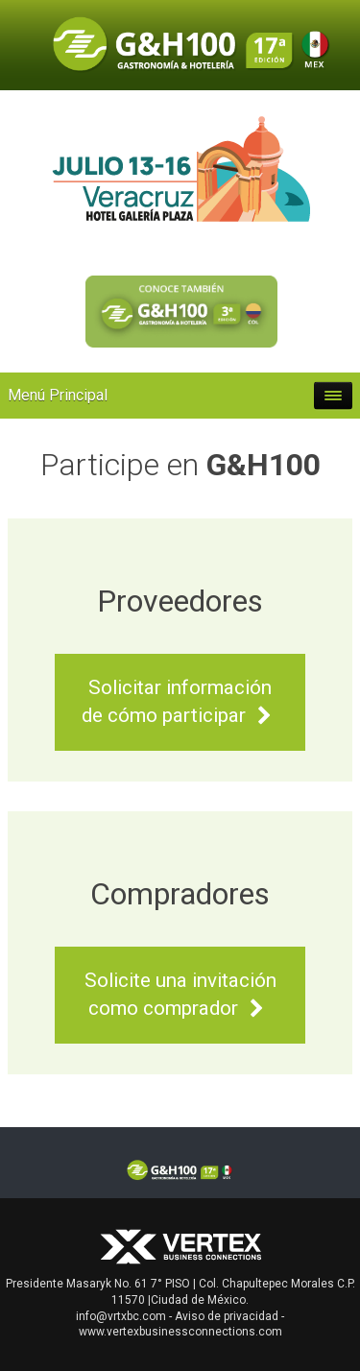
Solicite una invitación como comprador (180, 995)
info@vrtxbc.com (121, 1316)
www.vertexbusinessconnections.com (180, 1331)
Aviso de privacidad (226, 1316)
